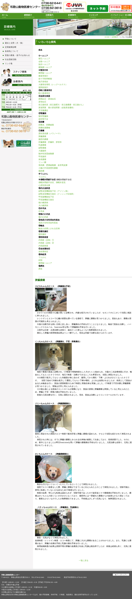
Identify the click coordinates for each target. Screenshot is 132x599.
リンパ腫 (42, 162)
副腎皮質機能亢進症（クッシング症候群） (56, 194)
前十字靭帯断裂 (45, 79)
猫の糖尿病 (43, 203)
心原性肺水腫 (44, 185)
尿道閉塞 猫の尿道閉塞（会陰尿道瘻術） (56, 108)
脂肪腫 (41, 171)
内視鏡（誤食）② (46, 243)
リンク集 (9, 64)
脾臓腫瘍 (42, 136)
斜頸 (40, 260)
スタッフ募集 (16, 72)
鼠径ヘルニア (44, 64)
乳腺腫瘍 (42, 145)
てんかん (42, 177)
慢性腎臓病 (43, 116)
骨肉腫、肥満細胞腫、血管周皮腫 (52, 165)
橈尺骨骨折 (43, 82)
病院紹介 (33, 16)
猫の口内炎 (43, 217)
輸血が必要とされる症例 (49, 229)
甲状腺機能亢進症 (46, 200)
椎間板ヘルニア (45, 73)
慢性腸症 (42, 234)
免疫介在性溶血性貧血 (48, 223)
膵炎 (40, 269)
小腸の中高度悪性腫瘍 (48, 168)
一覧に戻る (83, 561)
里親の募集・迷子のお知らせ (17, 55)
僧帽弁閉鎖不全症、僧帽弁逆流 (51, 182)
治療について (16, 82)
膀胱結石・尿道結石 (47, 99)
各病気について (11, 51)
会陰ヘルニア (44, 61)
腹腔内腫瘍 (43, 139)
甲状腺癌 (42, 157)
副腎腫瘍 (42, 148)
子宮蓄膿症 (43, 110)
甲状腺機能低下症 (46, 197)
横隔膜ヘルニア (45, 67)
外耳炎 (41, 211)
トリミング (99, 16)
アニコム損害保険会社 (16, 144)
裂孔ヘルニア (44, 59)
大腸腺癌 (42, 151)
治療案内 (55, 16)
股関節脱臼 (43, 87)
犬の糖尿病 (43, 205)
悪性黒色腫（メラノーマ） (50, 133)
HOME (11, 16)
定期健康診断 (10, 47)
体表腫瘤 (42, 159)
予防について (10, 39)
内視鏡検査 (43, 246)
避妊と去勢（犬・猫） (14, 43)
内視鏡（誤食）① (46, 240)
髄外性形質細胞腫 (46, 154)
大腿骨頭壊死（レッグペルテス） (52, 85)
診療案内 (77, 16)
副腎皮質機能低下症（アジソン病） (53, 191)
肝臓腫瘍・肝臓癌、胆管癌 (50, 142)
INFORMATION (121, 16)
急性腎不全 (43, 119)
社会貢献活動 (10, 59)
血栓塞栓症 (43, 252)
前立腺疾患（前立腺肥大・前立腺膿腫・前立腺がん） (61, 105)
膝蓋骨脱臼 (43, 76)
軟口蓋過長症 (44, 93)
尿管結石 (42, 102)
